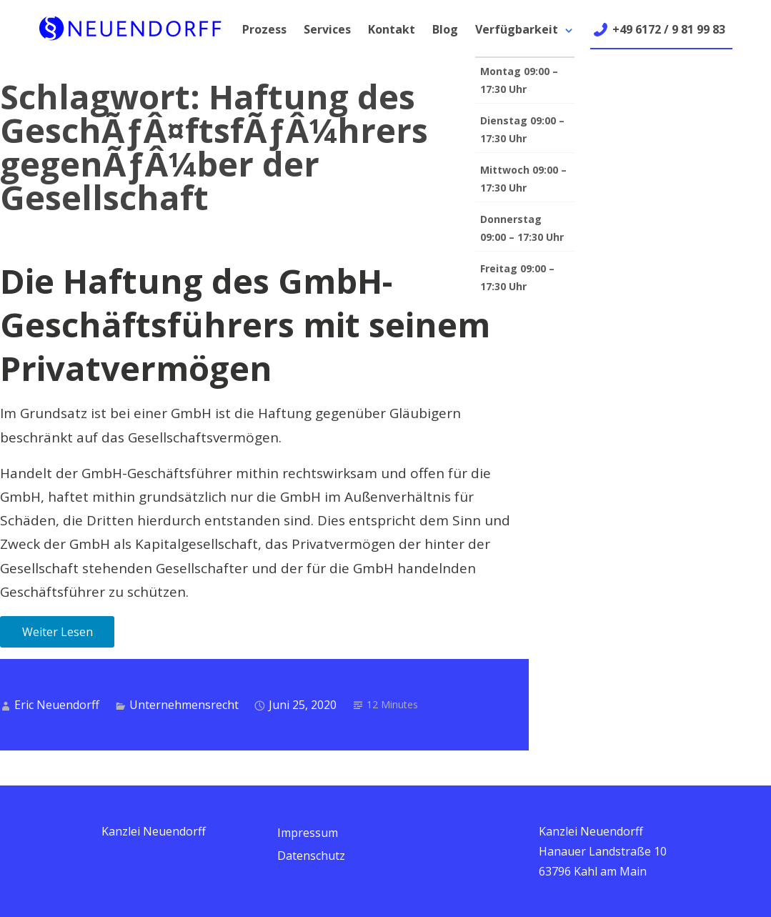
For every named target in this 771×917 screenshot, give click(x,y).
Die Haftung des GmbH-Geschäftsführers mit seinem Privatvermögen (245, 324)
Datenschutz (311, 855)
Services (327, 29)
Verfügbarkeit (516, 29)
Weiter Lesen (57, 632)
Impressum (307, 833)
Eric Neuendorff (56, 705)
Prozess (264, 29)
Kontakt (391, 29)
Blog (445, 29)
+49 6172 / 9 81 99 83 (668, 29)
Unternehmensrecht (184, 705)
